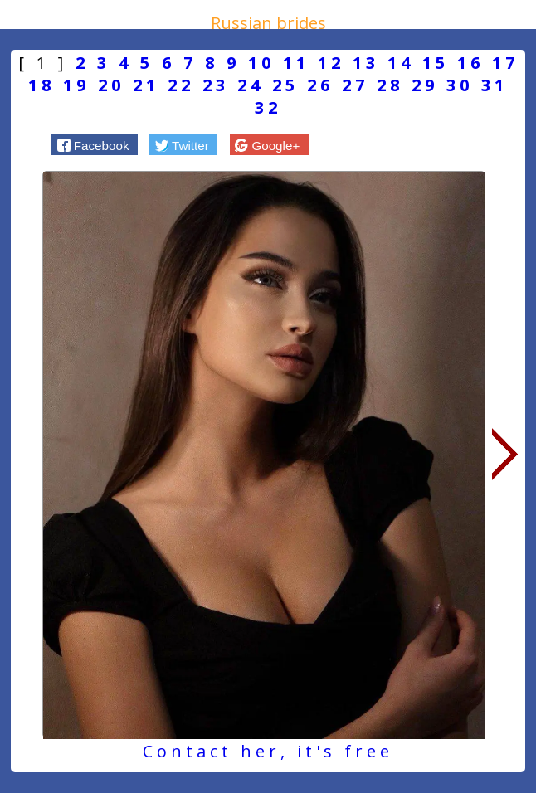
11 (296, 62)
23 (215, 85)
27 (355, 85)
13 (366, 62)
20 (111, 85)
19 (76, 85)
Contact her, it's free (268, 751)
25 (285, 85)
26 (320, 85)
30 (459, 85)
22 (181, 85)
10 (261, 62)
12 (331, 62)
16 (470, 62)
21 (146, 85)
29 (425, 85)
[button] (94, 144)
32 (268, 107)
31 (494, 85)
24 (250, 85)
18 (41, 85)
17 (505, 62)
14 (400, 62)
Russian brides (268, 23)
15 (435, 62)
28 (390, 85)
